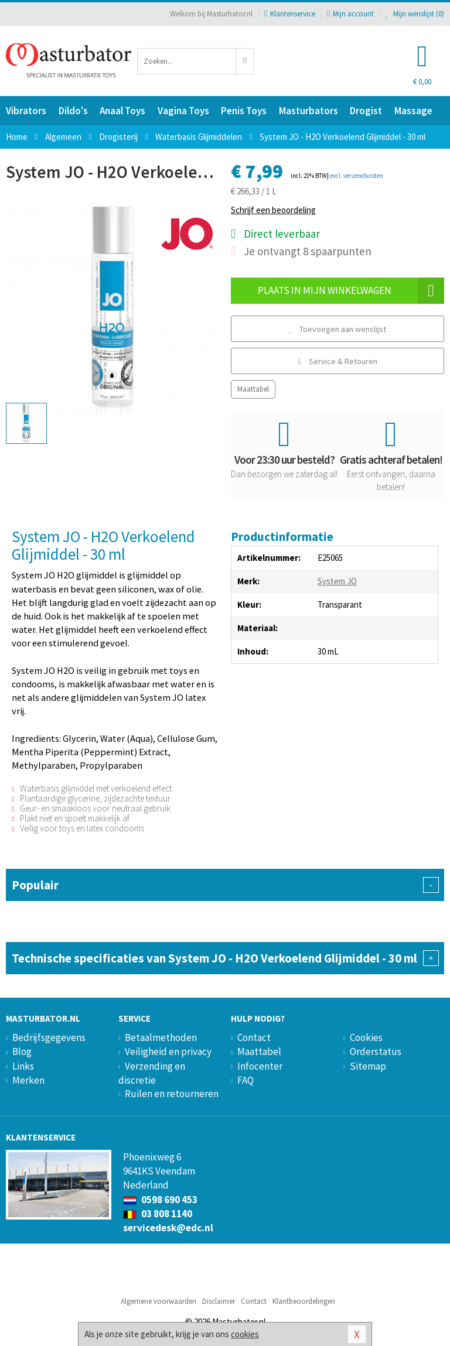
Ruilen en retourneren (172, 1093)
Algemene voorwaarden (158, 1301)
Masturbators (308, 110)
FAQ (245, 1080)
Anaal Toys (122, 110)
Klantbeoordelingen (303, 1301)
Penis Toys (244, 110)
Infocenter (259, 1066)
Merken (28, 1080)
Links (23, 1066)
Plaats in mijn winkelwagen (351, 291)
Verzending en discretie (151, 1073)
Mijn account (350, 14)
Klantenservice (289, 14)
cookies (245, 1334)
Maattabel (253, 389)
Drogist (366, 110)
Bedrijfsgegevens (49, 1037)
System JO (337, 581)
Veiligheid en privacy (168, 1051)
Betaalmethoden (161, 1037)
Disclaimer (218, 1301)
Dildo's (73, 110)
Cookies (366, 1037)
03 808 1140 (157, 1213)
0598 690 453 (160, 1199)
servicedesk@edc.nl (168, 1227)
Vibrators (26, 110)
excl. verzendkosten (356, 176)
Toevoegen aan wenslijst (337, 329)
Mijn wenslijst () (415, 14)
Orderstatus (375, 1051)
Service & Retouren (337, 361)
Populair (225, 885)
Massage (413, 110)
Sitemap (368, 1066)
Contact (254, 1037)
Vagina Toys (183, 110)
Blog (22, 1051)
